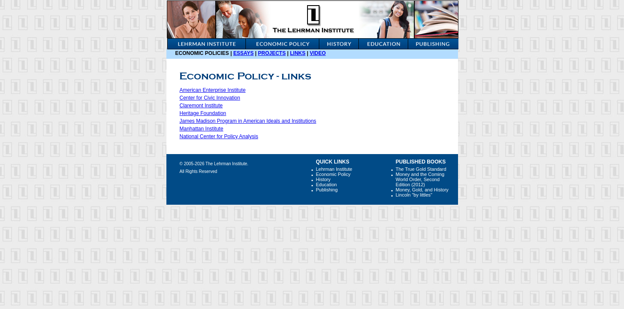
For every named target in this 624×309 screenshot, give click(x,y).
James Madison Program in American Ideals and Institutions (248, 121)
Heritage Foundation (203, 113)
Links (297, 53)
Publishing (327, 189)
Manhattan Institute (201, 129)
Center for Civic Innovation (210, 98)
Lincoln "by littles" (414, 194)
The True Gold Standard (421, 169)
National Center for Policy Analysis (219, 136)
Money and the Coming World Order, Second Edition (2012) (420, 179)
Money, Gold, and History (422, 189)
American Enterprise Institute (213, 90)
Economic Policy (333, 174)
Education (326, 184)
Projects (272, 53)
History (323, 179)
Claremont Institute (201, 106)
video (318, 53)
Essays (243, 53)
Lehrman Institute (334, 169)
